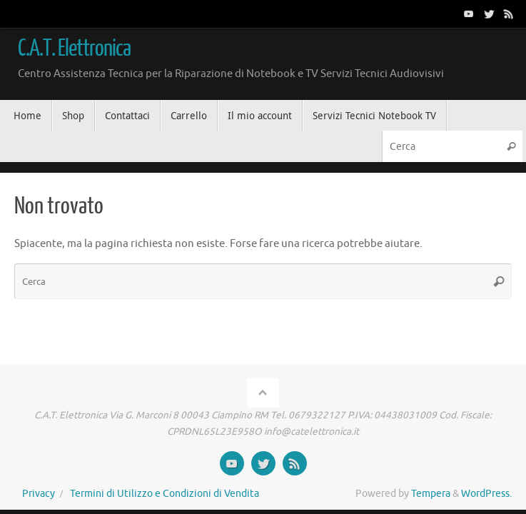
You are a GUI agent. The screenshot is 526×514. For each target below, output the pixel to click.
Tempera (430, 494)
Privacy (38, 494)
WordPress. (486, 494)
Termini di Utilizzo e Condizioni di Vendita (164, 494)
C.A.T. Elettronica (74, 48)
